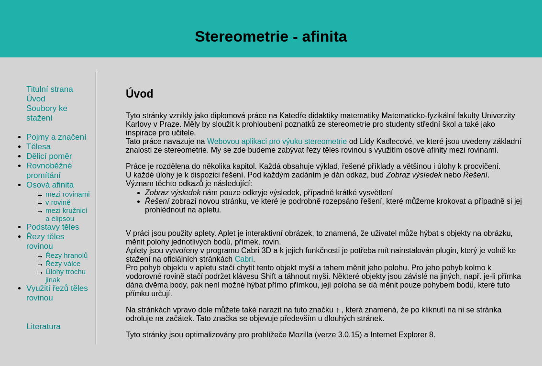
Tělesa (38, 146)
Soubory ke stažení (46, 113)
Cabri (244, 259)
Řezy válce (62, 263)
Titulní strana (49, 89)
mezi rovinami (67, 194)
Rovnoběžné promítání (49, 170)
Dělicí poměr (49, 156)
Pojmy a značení (56, 137)
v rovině (58, 202)
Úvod (35, 98)
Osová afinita (50, 184)
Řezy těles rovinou (45, 241)
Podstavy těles (52, 227)
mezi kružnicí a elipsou (66, 214)
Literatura (43, 326)
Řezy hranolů (66, 255)
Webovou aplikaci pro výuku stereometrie (277, 141)
